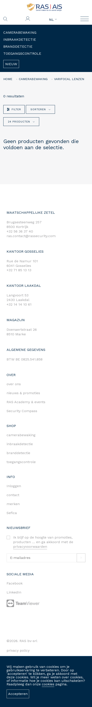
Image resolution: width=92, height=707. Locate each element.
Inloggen (14, 486)
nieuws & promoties (23, 393)
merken (13, 504)
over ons (14, 384)
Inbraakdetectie (19, 39)
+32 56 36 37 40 (20, 231)
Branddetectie (17, 46)
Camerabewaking (19, 32)
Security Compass (22, 411)
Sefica (12, 513)
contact (13, 495)
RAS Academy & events (26, 402)
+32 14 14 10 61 (19, 304)
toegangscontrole (21, 462)
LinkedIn (14, 592)
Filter (14, 109)
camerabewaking (21, 435)
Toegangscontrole (22, 53)
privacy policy (18, 650)
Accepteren (18, 694)
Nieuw (11, 64)
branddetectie (18, 453)
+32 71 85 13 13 (19, 270)
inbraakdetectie (20, 444)
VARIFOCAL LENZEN (69, 79)
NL (53, 19)
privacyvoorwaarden (30, 546)
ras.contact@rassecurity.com (31, 236)
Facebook (15, 583)
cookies (48, 684)
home (7, 79)
